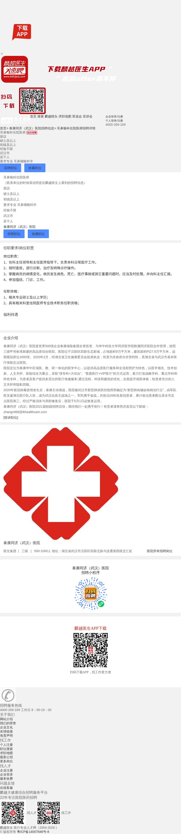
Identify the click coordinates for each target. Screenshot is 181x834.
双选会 (77, 116)
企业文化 (6, 727)
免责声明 (6, 735)
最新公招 (6, 757)
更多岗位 (6, 761)
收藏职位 (34, 168)
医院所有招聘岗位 (160, 551)
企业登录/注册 (114, 116)
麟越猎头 (51, 116)
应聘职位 (10, 168)
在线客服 (6, 788)
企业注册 (6, 770)
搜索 (40, 116)
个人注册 (6, 745)
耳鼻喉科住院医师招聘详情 (76, 128)
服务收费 (6, 778)
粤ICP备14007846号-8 (33, 832)
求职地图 (64, 116)
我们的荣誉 (8, 723)
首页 (33, 116)
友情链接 (6, 731)
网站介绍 (6, 719)
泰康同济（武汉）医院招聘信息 (32, 128)
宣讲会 (87, 116)
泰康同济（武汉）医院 (19, 227)
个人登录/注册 (114, 120)
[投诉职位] (10, 417)
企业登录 (6, 774)
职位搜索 (6, 749)
